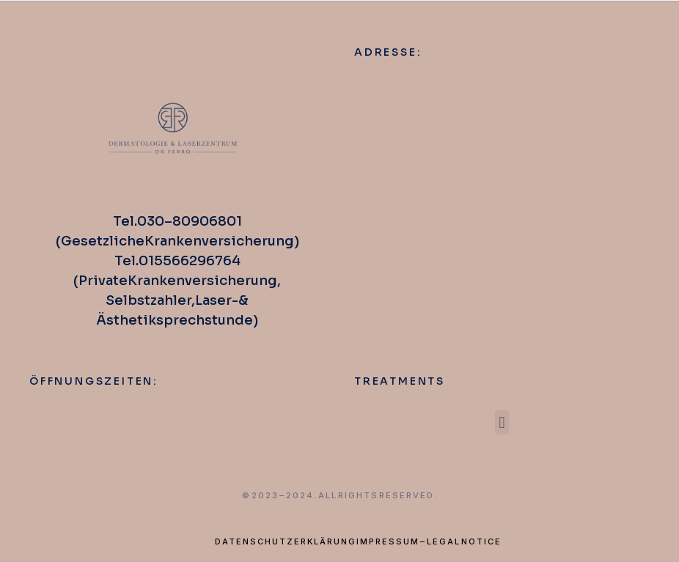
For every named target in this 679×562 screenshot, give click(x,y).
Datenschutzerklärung (285, 542)
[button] (502, 422)
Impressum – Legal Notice (429, 542)
